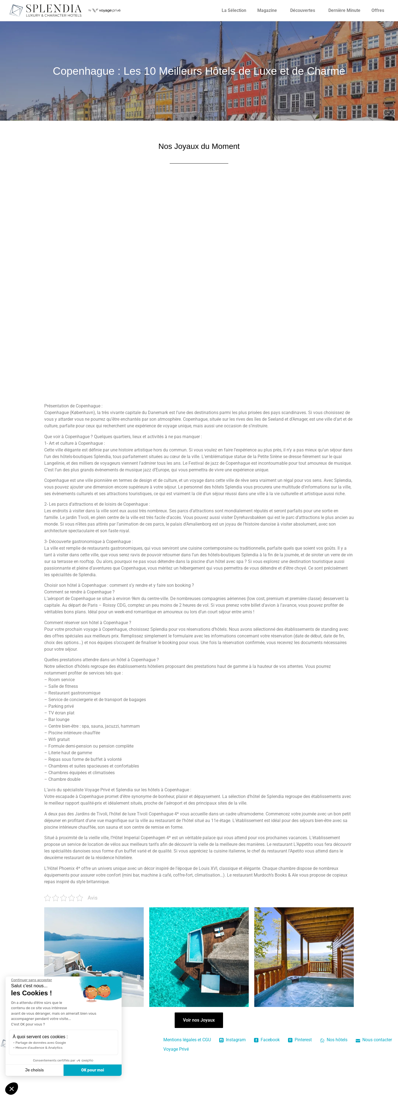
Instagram (232, 1039)
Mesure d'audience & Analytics (38, 1048)
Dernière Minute (344, 10)
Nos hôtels (333, 1039)
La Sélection (234, 10)
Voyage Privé (176, 1049)
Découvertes (302, 10)
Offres (377, 10)
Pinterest (300, 1039)
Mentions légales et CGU (187, 1039)
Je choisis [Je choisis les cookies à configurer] (34, 1070)
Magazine (267, 10)
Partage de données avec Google (40, 1043)
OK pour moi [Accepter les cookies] (92, 1070)
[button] (11, 1088)
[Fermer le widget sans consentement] (31, 980)
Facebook (267, 1039)
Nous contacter (374, 1039)
